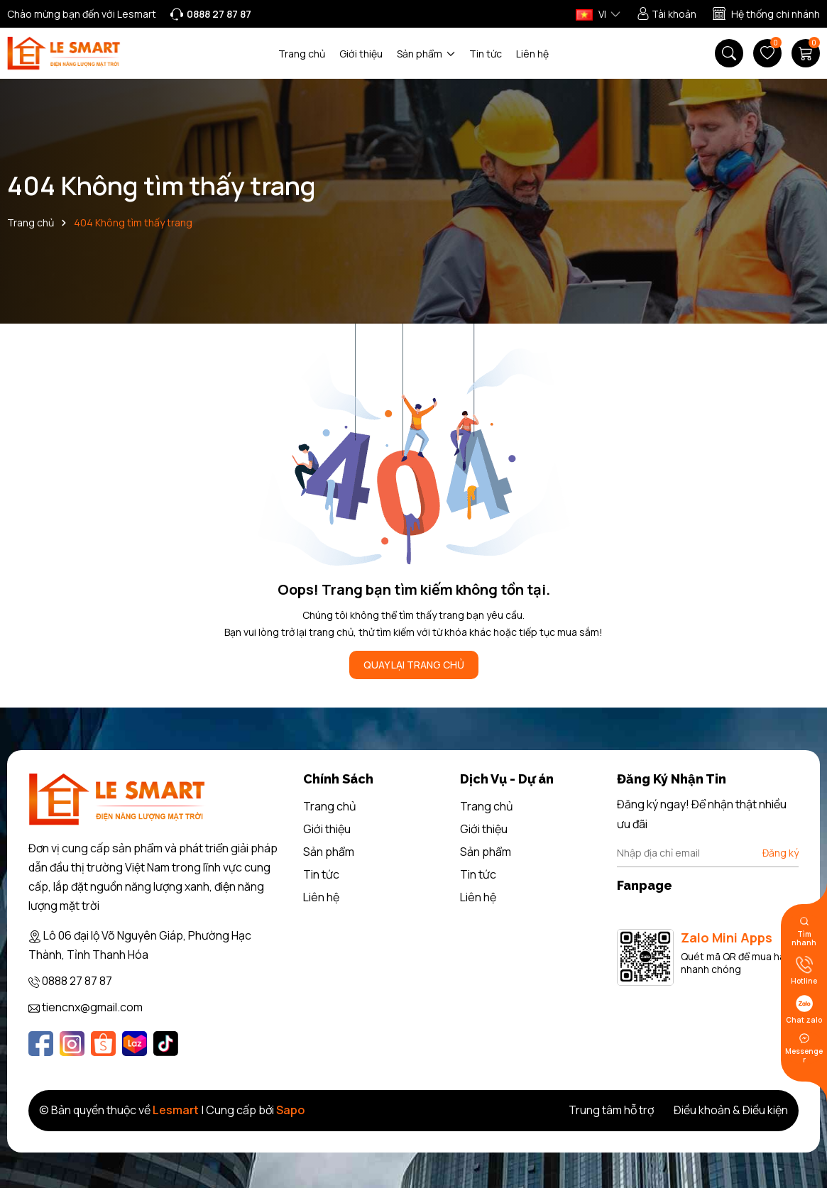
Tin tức (485, 53)
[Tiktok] (165, 1043)
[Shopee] (103, 1043)
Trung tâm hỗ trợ (611, 1110)
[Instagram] (72, 1043)
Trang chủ (301, 53)
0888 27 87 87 (77, 981)
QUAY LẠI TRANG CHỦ (413, 664)
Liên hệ (532, 53)
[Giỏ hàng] (806, 53)
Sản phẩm (426, 53)
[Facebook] (40, 1043)
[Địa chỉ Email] (708, 853)
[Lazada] (134, 1043)
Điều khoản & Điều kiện (731, 1110)
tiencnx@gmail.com (92, 1007)
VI (591, 14)
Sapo (290, 1110)
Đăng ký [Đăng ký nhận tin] (780, 852)
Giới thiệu (361, 53)
